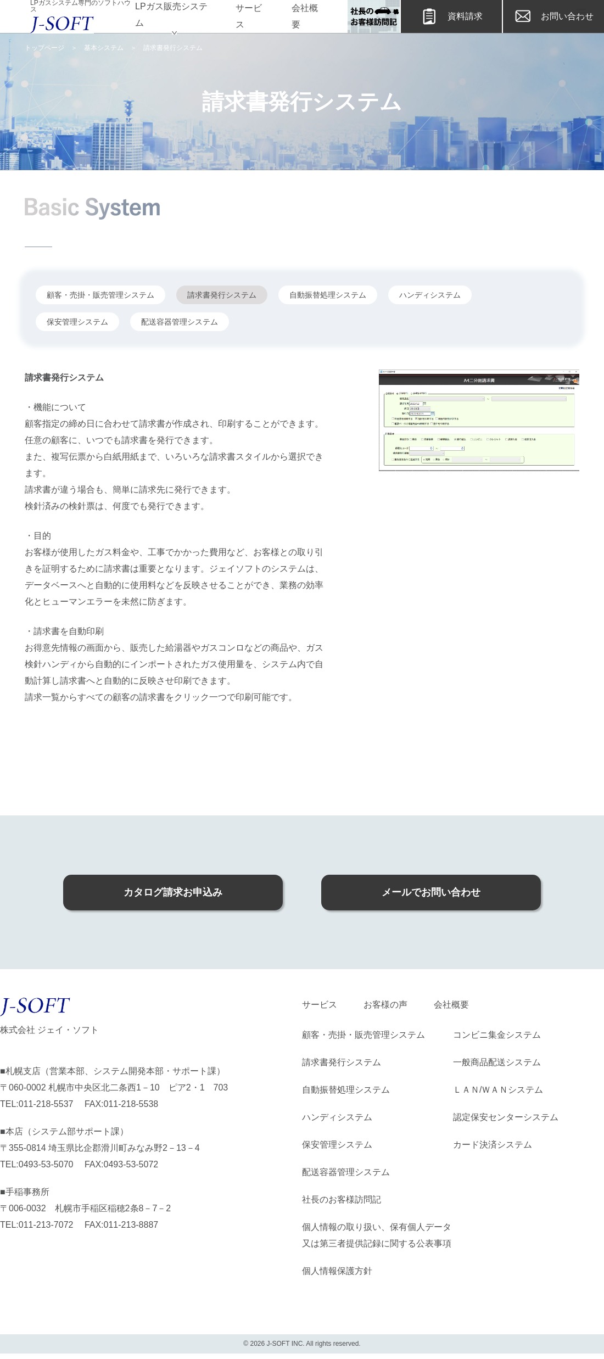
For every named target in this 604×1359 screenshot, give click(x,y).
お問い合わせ (553, 16)
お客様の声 (385, 1004)
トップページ (44, 48)
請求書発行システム (341, 1062)
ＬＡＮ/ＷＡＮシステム (498, 1089)
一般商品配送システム (497, 1062)
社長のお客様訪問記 (341, 1199)
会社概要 (305, 16)
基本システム (104, 48)
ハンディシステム (337, 1117)
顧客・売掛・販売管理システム (363, 1034)
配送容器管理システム (346, 1172)
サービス (249, 16)
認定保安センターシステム (505, 1117)
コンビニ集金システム (497, 1034)
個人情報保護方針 (337, 1271)
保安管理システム (337, 1144)
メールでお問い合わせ (431, 892)
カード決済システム (492, 1144)
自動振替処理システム (346, 1089)
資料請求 (451, 16)
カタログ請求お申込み (173, 892)
